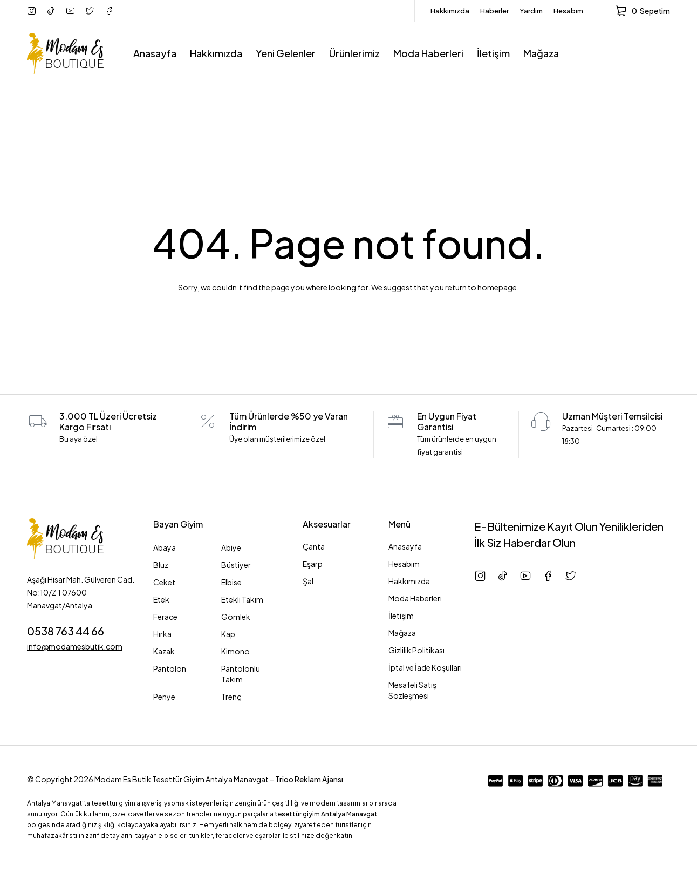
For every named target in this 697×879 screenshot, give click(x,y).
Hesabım (568, 10)
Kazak (164, 651)
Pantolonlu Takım (240, 674)
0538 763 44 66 (65, 631)
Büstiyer (236, 565)
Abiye (231, 547)
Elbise (231, 582)
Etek (161, 599)
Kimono (235, 651)
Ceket (164, 582)
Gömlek (235, 616)
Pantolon (169, 668)
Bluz (160, 565)
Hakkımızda (449, 10)
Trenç (231, 696)
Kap (228, 634)
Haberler (494, 10)
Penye (164, 696)
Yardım (531, 10)
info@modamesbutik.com (74, 646)
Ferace (165, 616)
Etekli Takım (242, 599)
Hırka (162, 634)
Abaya (164, 547)
